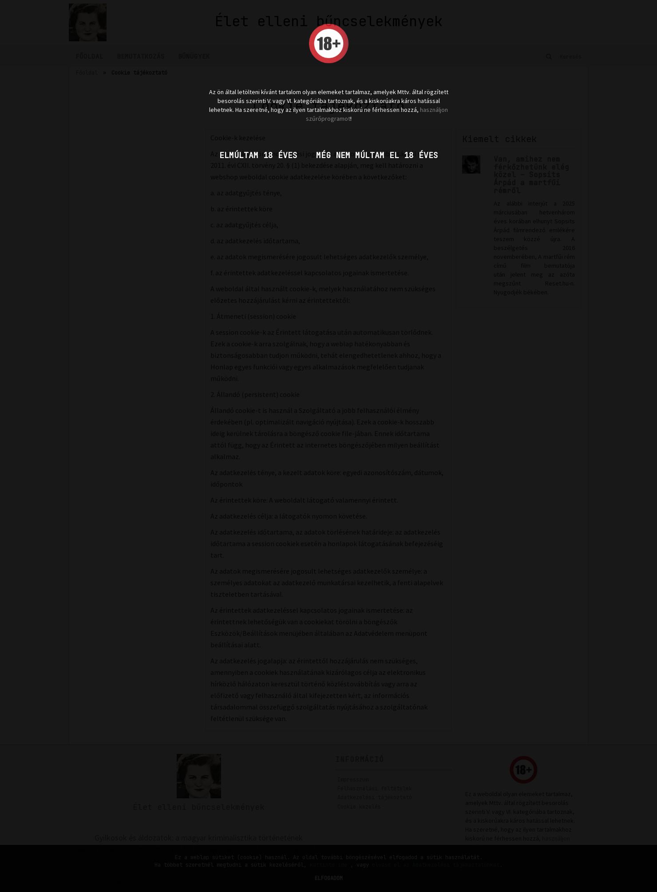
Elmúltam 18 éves (258, 155)
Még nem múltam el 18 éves (377, 155)
